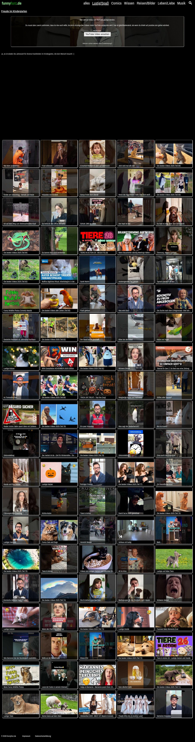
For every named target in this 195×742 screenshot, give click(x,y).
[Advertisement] (97, 96)
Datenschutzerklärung (43, 736)
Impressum (26, 736)
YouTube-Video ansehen (97, 34)
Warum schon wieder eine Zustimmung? (97, 43)
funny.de (11, 3)
